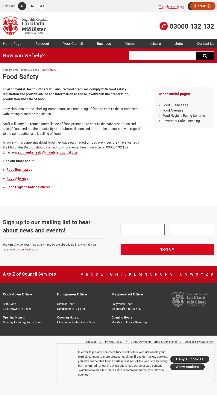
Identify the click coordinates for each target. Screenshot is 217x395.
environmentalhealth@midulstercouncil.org (44, 152)
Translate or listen (171, 6)
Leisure (155, 43)
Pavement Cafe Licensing (181, 121)
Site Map (91, 341)
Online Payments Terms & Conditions (154, 341)
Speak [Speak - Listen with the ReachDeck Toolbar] (202, 6)
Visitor (130, 43)
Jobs (179, 43)
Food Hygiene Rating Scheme (29, 187)
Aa (22, 6)
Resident (42, 43)
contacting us (29, 249)
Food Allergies (17, 178)
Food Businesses (19, 170)
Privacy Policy (114, 341)
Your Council (73, 43)
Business (104, 43)
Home (23, 70)
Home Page (12, 43)
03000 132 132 (192, 26)
